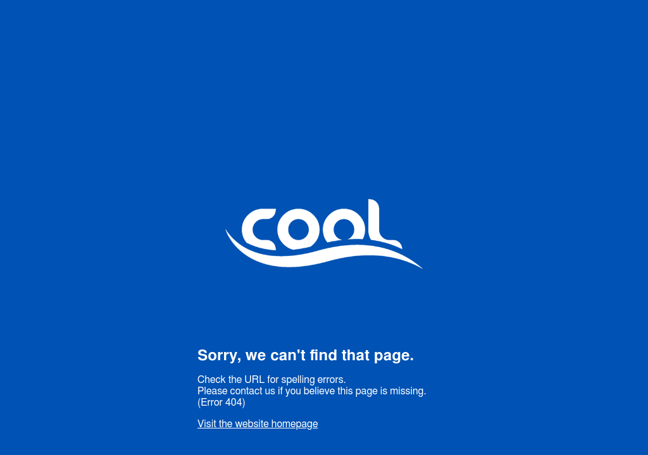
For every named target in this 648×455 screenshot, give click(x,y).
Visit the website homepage (257, 424)
